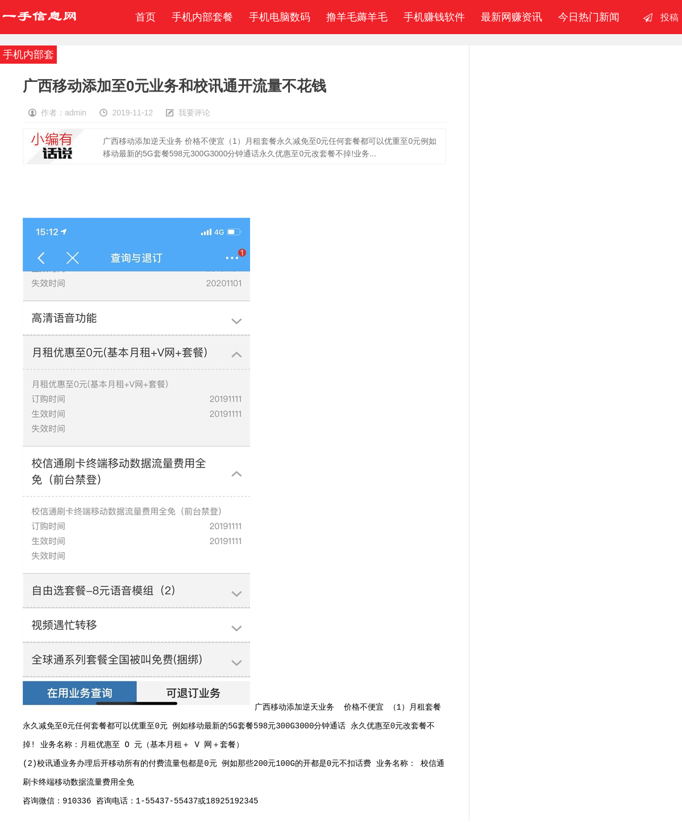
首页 (143, 17)
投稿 (669, 17)
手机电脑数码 (279, 17)
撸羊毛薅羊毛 (357, 17)
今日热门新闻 (588, 17)
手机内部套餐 (202, 17)
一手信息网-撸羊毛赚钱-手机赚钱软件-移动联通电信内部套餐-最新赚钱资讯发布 (39, 17)
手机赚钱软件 (434, 17)
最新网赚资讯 (511, 17)
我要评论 (194, 112)
